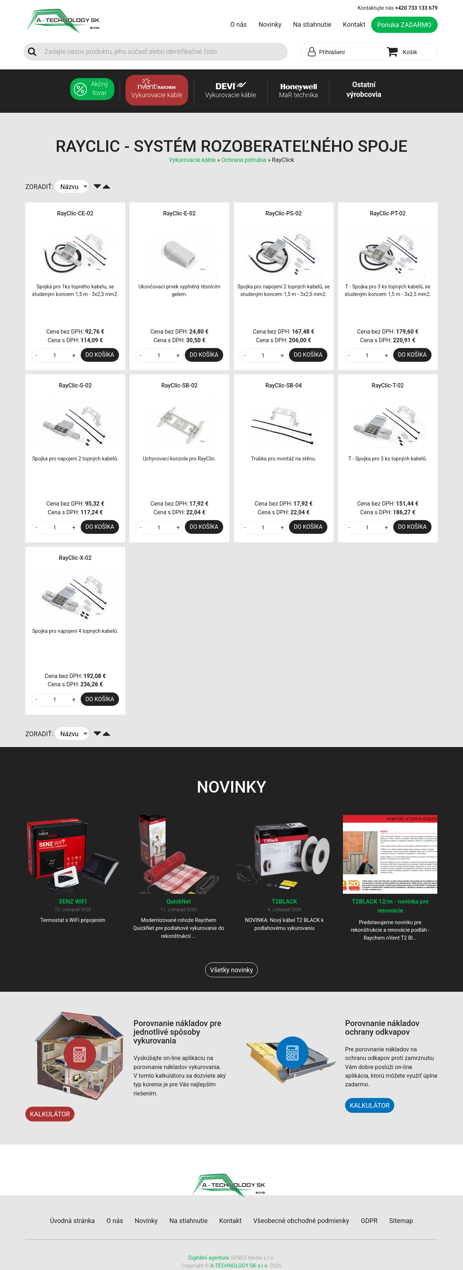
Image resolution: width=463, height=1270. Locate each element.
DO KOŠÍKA (99, 354)
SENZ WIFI (73, 901)
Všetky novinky (231, 970)
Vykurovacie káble (193, 159)
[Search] (164, 52)
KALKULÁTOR (50, 1114)
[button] (341, 52)
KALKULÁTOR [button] (370, 1106)
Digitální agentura (208, 1258)
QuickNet (178, 901)
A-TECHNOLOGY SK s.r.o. (239, 1266)
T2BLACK (284, 901)
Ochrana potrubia (243, 159)
